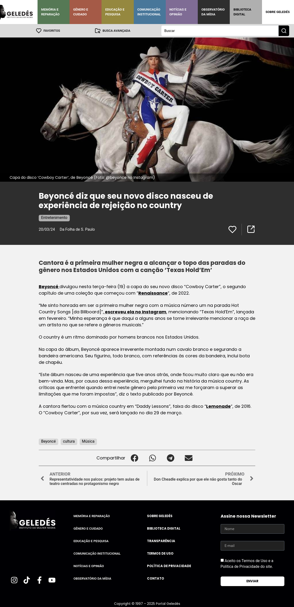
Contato (155, 578)
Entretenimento (54, 217)
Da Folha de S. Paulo (77, 229)
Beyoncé (49, 287)
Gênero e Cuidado (80, 12)
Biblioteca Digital (242, 12)
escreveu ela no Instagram (135, 312)
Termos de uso (160, 553)
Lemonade (218, 406)
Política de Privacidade (169, 566)
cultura (69, 441)
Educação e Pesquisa (114, 12)
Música (88, 441)
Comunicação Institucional (149, 12)
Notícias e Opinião (177, 12)
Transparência (161, 541)
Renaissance (153, 293)
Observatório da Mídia (213, 12)
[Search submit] (284, 30)
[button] (134, 457)
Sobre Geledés (278, 12)
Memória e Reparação (50, 12)
